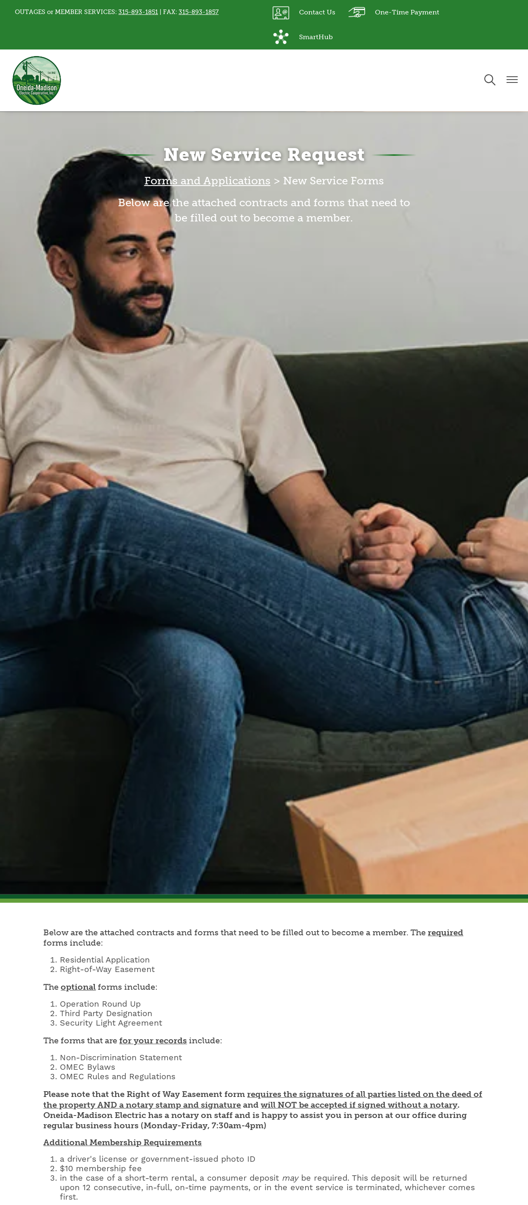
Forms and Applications (207, 180)
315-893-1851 (138, 12)
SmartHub (303, 37)
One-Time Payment (394, 12)
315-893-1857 (199, 12)
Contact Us (304, 12)
